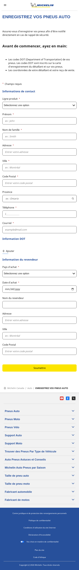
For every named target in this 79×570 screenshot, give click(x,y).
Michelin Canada (14, 388)
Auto (29, 388)
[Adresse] (39, 152)
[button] (39, 223)
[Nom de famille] (39, 136)
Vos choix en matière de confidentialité (40, 542)
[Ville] (39, 167)
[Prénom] (39, 120)
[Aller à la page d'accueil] (42, 5)
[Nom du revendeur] (39, 304)
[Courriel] (39, 229)
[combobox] (36, 198)
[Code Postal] (39, 183)
